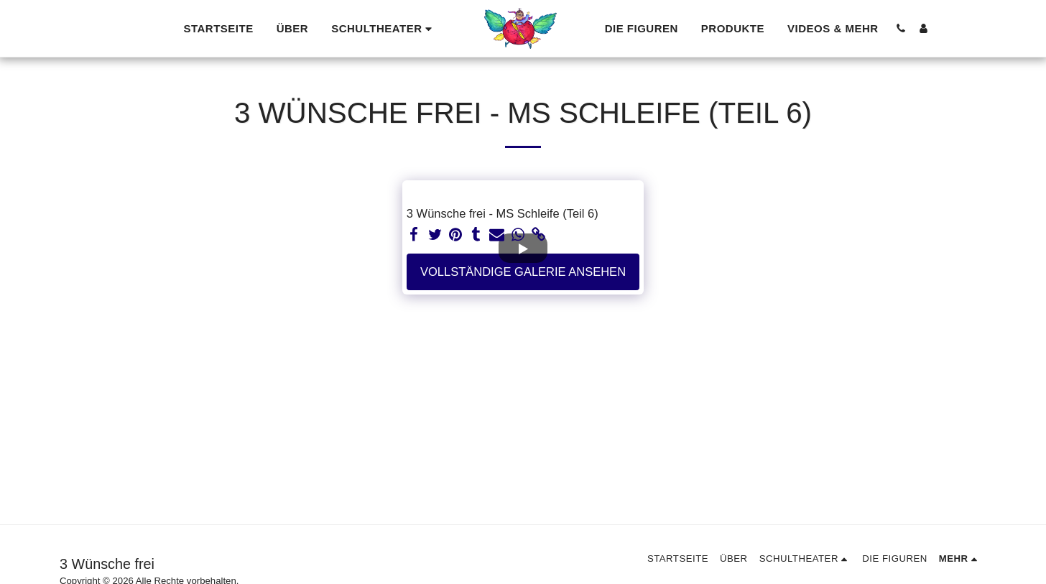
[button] (383, 28)
